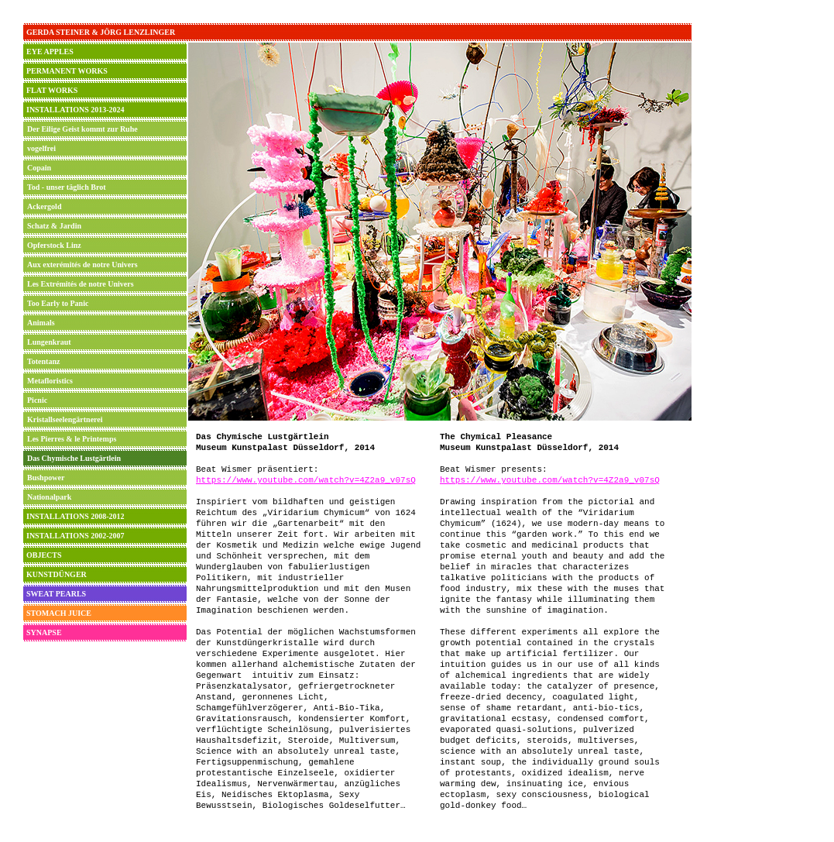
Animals (41, 322)
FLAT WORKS (51, 90)
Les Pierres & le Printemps (71, 439)
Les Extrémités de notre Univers (80, 284)
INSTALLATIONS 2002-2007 (75, 535)
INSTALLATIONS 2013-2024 (75, 109)
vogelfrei (41, 148)
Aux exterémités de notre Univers (82, 264)
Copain (39, 167)
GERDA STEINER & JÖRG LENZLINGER (100, 32)
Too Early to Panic (57, 303)
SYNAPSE (44, 632)
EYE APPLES (50, 51)
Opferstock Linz (54, 245)
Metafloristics (50, 380)
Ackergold (44, 206)
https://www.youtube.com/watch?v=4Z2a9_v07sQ (306, 480)
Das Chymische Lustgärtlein (74, 458)
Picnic (37, 400)
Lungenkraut (49, 342)
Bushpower (45, 477)
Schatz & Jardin (54, 226)
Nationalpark (49, 497)
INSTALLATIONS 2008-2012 (75, 516)
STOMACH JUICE (58, 613)
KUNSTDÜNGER (56, 574)
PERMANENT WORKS (67, 71)
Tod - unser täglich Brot (66, 187)
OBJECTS (44, 555)
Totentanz (43, 361)
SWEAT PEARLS (56, 593)
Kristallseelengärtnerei (65, 419)
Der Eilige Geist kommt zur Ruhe (82, 129)
